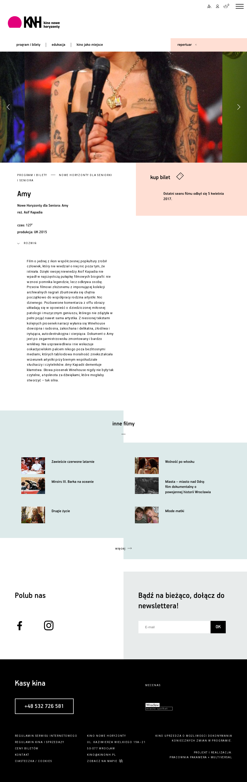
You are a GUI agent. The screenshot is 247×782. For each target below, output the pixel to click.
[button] (239, 107)
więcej (120, 548)
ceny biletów (27, 748)
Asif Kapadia (33, 212)
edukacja (58, 45)
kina (39, 742)
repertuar (184, 45)
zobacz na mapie (102, 761)
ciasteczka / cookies (33, 761)
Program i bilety (32, 175)
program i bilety (28, 45)
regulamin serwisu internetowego (46, 735)
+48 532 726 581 (44, 706)
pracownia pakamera (188, 757)
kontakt (22, 754)
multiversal (221, 757)
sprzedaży (55, 742)
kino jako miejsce (90, 45)
